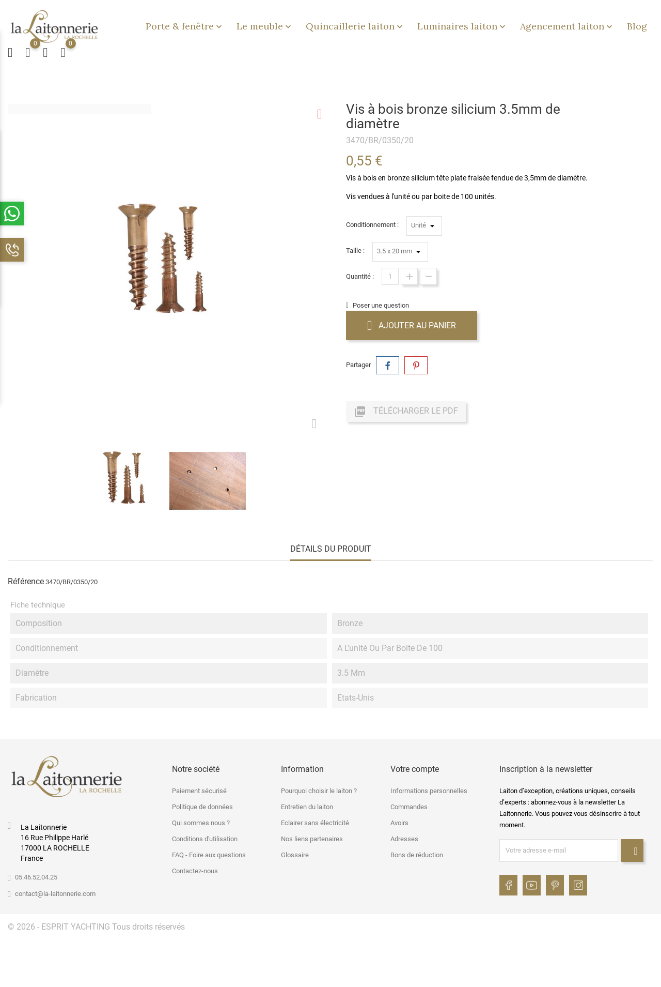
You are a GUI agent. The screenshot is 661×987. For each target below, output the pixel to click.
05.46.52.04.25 (36, 877)
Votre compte (414, 769)
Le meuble (265, 26)
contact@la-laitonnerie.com (55, 894)
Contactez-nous (195, 871)
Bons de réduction (416, 855)
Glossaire (295, 855)
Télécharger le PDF (406, 411)
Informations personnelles (428, 791)
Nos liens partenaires (312, 839)
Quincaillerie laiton (355, 26)
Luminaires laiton (462, 26)
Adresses (404, 839)
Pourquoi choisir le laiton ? (319, 791)
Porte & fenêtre (185, 26)
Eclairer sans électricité (315, 823)
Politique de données (202, 807)
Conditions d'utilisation (205, 839)
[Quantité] (390, 276)
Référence (26, 581)
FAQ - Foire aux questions (209, 855)
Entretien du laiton (307, 807)
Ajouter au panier (411, 325)
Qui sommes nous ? (201, 823)
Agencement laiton (567, 26)
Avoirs (399, 823)
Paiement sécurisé (199, 791)
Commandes (409, 807)
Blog (637, 26)
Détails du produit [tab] (330, 549)
